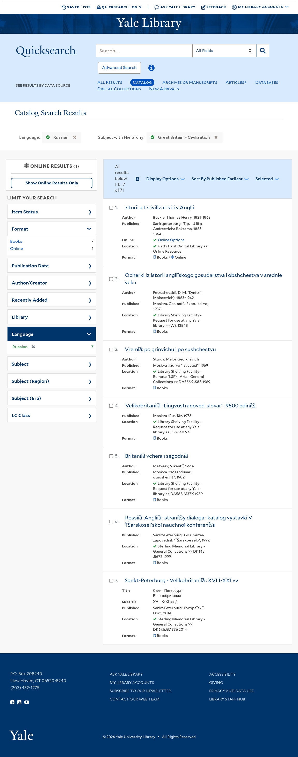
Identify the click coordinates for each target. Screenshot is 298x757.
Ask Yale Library (174, 7)
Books (16, 241)
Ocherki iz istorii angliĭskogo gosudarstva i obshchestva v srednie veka (203, 279)
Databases (266, 82)
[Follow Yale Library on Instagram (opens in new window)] (19, 702)
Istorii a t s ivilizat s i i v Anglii (159, 207)
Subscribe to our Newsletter (140, 691)
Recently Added (29, 299)
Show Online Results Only (52, 182)
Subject (20, 363)
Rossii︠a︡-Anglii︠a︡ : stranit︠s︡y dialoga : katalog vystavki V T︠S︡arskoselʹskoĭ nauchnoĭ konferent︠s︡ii (188, 521)
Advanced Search (119, 67)
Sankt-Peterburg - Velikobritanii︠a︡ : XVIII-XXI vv (181, 580)
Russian (56, 137)
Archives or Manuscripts (189, 82)
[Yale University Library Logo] (149, 24)
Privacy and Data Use (231, 691)
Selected (264, 178)
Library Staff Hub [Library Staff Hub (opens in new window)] (227, 699)
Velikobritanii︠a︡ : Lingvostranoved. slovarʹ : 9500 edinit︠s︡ (190, 405)
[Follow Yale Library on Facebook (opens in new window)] (12, 702)
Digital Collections (119, 88)
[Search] (144, 50)
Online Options (171, 240)
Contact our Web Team (134, 699)
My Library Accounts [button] (258, 7)
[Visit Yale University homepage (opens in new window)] (21, 733)
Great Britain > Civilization (179, 137)
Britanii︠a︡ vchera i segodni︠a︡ (156, 456)
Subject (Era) (26, 398)
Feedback (213, 7)
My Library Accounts (132, 682)
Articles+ (236, 82)
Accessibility (222, 674)
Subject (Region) (30, 381)
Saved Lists (76, 7)
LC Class (21, 415)
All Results (109, 82)
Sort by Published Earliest (217, 178)
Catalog (142, 82)
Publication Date (30, 265)
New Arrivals (164, 88)
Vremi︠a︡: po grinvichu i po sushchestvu (170, 349)
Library (20, 317)
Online (16, 248)
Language (22, 334)
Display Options (162, 178)
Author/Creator (29, 282)
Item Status (25, 211)
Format (20, 228)
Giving (216, 682)
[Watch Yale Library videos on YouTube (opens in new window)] (26, 702)
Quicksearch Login (119, 6)
